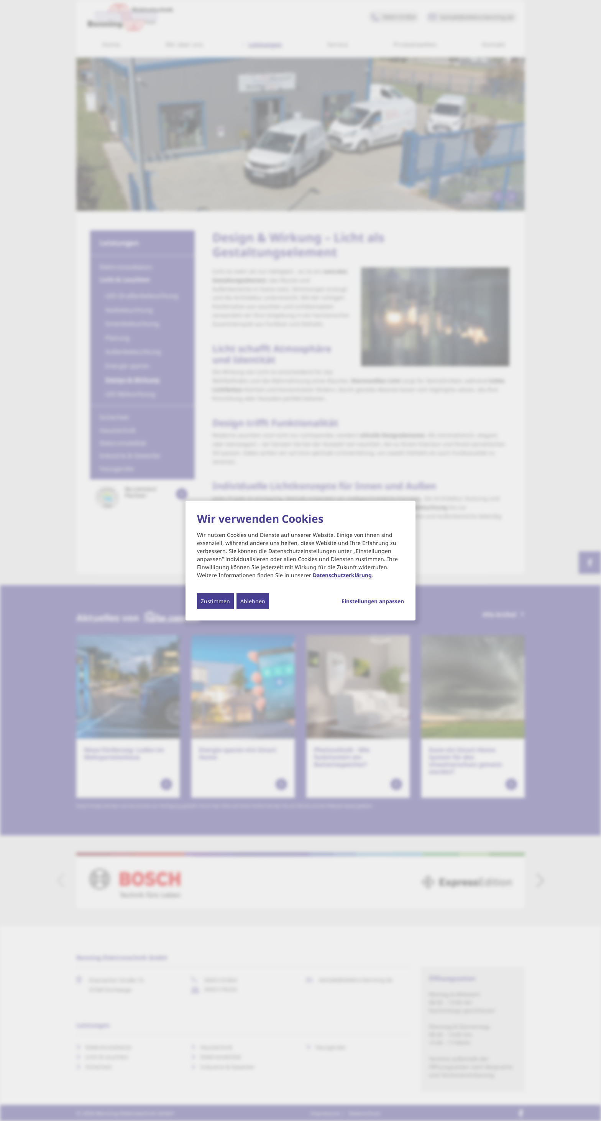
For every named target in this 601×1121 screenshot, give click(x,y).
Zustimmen (215, 601)
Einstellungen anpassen (373, 601)
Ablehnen (252, 601)
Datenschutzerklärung (342, 575)
